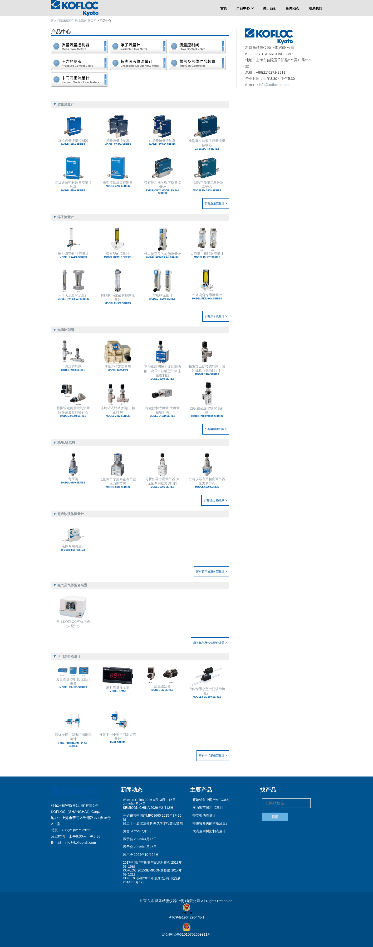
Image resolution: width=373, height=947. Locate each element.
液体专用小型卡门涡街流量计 (207, 692)
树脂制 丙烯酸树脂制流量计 (118, 299)
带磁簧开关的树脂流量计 (162, 255)
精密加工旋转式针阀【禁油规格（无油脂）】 (207, 370)
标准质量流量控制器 (73, 142)
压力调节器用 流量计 (73, 255)
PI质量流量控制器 (162, 142)
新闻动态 (292, 8)
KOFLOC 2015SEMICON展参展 (147, 870)
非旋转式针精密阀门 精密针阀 (118, 411)
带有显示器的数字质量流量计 (162, 187)
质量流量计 (79, 46)
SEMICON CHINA (136, 808)
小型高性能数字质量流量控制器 (207, 144)
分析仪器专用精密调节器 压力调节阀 (207, 482)
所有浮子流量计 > (216, 316)
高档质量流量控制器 (118, 183)
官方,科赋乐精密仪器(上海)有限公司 (172, 901)
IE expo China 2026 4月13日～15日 (149, 800)
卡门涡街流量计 (79, 79)
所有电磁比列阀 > (216, 429)
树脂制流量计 (162, 296)
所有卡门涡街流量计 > (213, 755)
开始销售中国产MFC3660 (142, 815)
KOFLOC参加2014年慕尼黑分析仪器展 (152, 878)
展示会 (128, 839)
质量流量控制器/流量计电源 (73, 683)
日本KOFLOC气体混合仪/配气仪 (73, 624)
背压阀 (73, 480)
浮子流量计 (138, 46)
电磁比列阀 (197, 46)
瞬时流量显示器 (118, 689)
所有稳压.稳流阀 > (215, 500)
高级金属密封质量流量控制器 (73, 186)
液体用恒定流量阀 (118, 368)
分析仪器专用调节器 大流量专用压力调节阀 (162, 482)
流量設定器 (162, 687)
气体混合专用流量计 (207, 296)
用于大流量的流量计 (73, 297)
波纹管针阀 (73, 368)
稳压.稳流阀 (79, 63)
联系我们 (315, 8)
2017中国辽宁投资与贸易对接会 (146, 862)
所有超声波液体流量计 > (211, 571)
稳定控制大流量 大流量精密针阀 (162, 411)
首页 (223, 8)
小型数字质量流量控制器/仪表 (207, 186)
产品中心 (243, 8)
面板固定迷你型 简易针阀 (207, 411)
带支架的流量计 (118, 255)
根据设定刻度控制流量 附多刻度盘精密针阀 (73, 411)
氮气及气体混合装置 (197, 63)
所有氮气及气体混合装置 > (210, 642)
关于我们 (269, 8)
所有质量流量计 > (216, 203)
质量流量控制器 (118, 142)
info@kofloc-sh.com (274, 85)
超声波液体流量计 (138, 63)
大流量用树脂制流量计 (207, 255)
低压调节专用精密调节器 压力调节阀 (118, 482)
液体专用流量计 (73, 548)
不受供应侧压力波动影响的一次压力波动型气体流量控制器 (162, 372)
